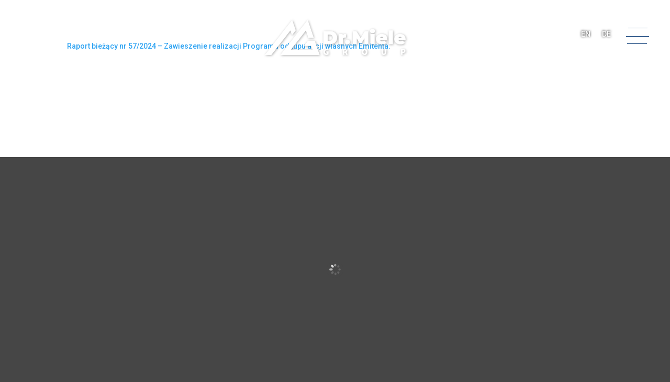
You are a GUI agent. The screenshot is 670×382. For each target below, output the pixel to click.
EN (585, 34)
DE (606, 34)
